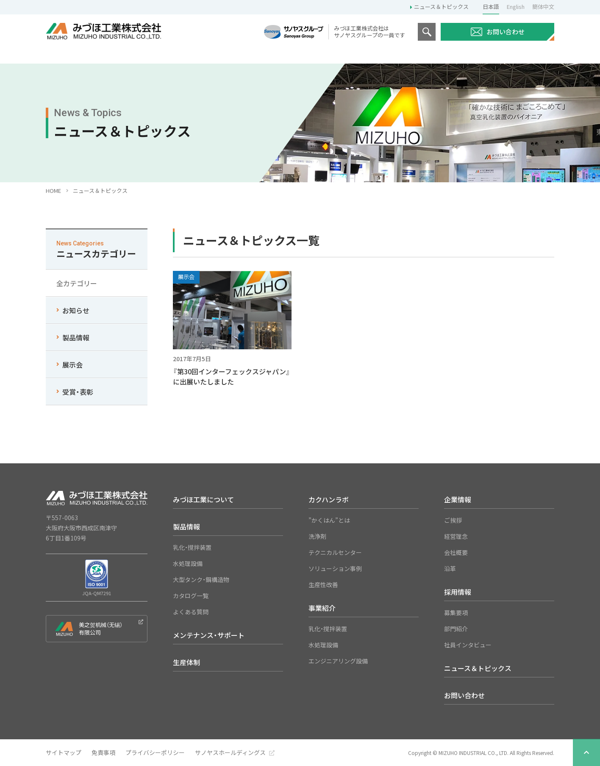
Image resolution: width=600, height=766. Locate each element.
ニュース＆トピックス (441, 7)
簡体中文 (543, 7)
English (516, 7)
